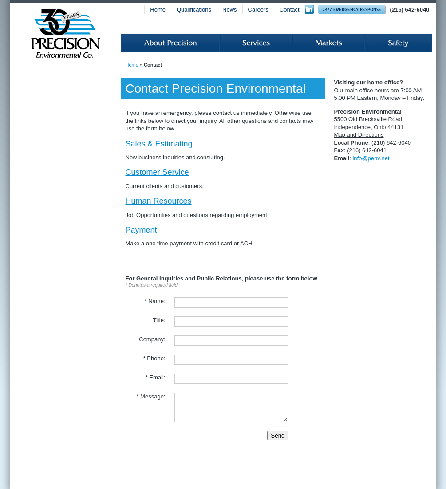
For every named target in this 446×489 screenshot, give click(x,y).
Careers (258, 9)
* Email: (156, 377)
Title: (159, 320)
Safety (398, 43)
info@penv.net (370, 158)
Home (158, 9)
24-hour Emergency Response (352, 9)
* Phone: (154, 358)
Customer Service (157, 172)
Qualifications (194, 9)
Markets (328, 43)
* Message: (150, 396)
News (229, 9)
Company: (152, 339)
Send (277, 435)
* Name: (155, 301)
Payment (141, 229)
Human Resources (159, 201)
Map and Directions (359, 134)
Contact (290, 9)
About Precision (170, 43)
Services (256, 43)
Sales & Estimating (159, 143)
